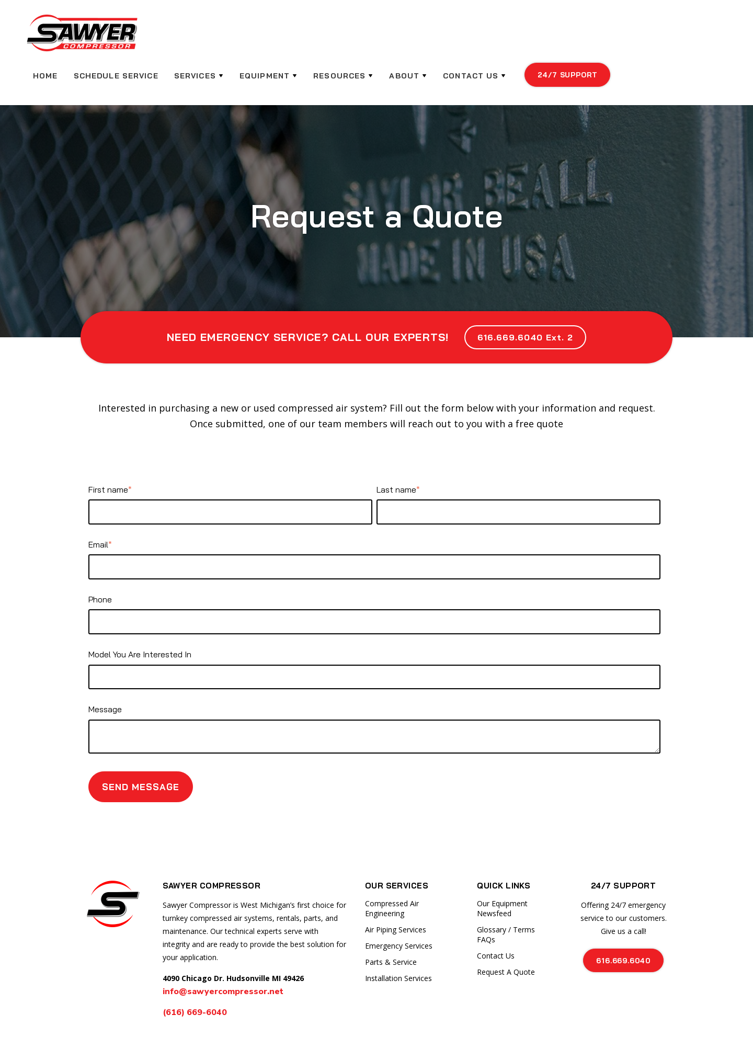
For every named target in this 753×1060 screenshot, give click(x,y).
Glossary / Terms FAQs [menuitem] (506, 900)
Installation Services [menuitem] (398, 944)
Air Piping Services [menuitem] (395, 895)
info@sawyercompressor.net (223, 957)
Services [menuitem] (306, 36)
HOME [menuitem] (158, 36)
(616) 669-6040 (196, 978)
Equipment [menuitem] (376, 36)
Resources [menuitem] (450, 36)
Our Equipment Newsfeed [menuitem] (502, 874)
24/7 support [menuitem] (677, 35)
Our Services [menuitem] (396, 851)
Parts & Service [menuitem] (391, 927)
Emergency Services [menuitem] (398, 911)
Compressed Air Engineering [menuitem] (392, 874)
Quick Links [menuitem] (503, 851)
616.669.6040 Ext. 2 (525, 303)
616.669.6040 (623, 925)
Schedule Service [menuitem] (228, 36)
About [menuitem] (514, 36)
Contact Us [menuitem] (580, 36)
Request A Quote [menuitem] (506, 937)
